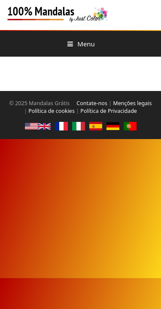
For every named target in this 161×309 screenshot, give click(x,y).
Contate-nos (91, 103)
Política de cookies (51, 111)
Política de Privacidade (108, 111)
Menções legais (132, 103)
